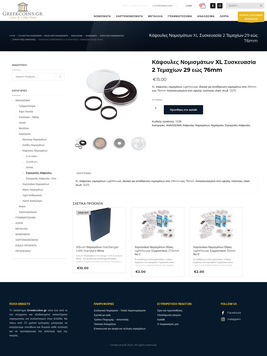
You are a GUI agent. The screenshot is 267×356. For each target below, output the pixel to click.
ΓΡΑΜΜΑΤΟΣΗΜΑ (25, 217)
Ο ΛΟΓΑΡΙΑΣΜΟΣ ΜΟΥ (162, 6)
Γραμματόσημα (27, 106)
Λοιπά (22, 122)
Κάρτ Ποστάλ (26, 111)
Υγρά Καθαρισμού (32, 195)
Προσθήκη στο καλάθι (183, 109)
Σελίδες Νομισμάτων (33, 145)
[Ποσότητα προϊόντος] (157, 108)
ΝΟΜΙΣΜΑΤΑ (22, 234)
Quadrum (32, 161)
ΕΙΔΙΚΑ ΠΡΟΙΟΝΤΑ (25, 245)
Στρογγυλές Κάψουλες (237, 125)
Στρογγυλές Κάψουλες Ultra (41, 178)
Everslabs (31, 156)
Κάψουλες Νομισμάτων (196, 125)
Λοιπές (29, 167)
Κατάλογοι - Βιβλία (29, 117)
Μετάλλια (24, 128)
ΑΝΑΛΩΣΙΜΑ (174, 125)
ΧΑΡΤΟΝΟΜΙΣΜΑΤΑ (26, 239)
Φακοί (22, 206)
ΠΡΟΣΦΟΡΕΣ (23, 251)
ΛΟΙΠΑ (19, 223)
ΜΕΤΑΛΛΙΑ (21, 228)
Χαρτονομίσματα (28, 212)
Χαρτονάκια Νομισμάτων (35, 184)
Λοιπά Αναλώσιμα (32, 200)
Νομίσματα (217, 125)
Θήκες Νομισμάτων (32, 189)
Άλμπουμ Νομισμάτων (34, 139)
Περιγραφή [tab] (83, 173)
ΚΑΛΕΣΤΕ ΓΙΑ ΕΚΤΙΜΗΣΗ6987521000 (251, 18)
